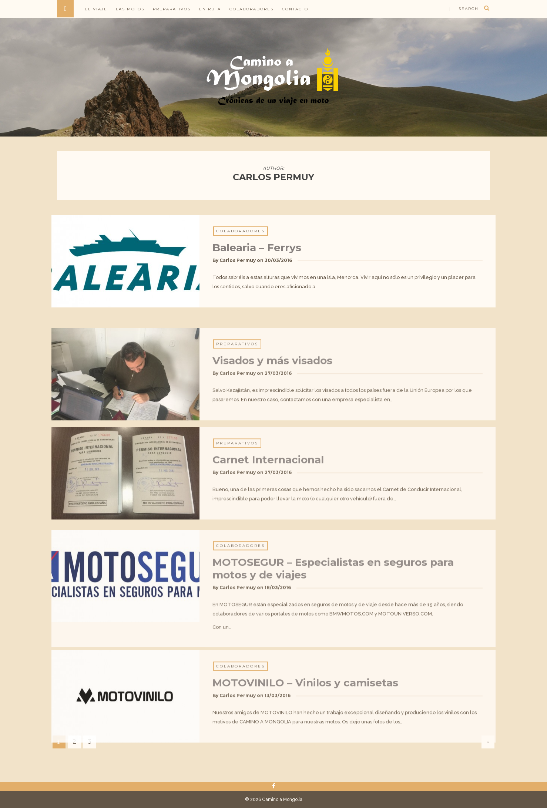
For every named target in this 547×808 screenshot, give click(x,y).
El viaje (96, 9)
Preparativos (172, 9)
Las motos (130, 9)
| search (464, 8)
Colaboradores (251, 9)
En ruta (210, 9)
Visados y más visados (272, 401)
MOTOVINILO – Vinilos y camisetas (305, 724)
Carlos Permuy (237, 264)
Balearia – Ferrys (256, 251)
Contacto (295, 9)
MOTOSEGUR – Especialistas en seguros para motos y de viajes (333, 620)
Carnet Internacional (268, 501)
